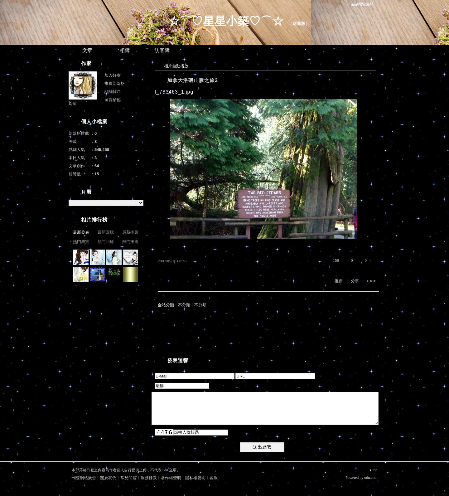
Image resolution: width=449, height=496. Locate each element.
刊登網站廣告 (84, 477)
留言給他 (112, 99)
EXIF (371, 281)
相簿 (125, 50)
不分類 (184, 305)
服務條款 (149, 477)
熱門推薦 (130, 241)
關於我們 (108, 477)
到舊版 (299, 23)
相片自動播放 (176, 66)
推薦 (339, 281)
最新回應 (106, 232)
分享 (355, 281)
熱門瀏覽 (81, 241)
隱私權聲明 (195, 477)
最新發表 (81, 232)
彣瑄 (73, 103)
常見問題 (128, 477)
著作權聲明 (171, 477)
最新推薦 (130, 232)
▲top (373, 470)
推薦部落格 (114, 83)
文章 (87, 50)
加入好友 (112, 75)
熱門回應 (106, 241)
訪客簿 (162, 50)
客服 (214, 477)
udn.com (370, 477)
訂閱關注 (112, 91)
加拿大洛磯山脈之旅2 (192, 80)
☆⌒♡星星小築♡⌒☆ (226, 21)
